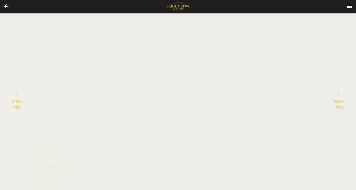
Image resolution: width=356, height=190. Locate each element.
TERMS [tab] (283, 68)
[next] (204, 84)
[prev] (33, 84)
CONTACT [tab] (253, 68)
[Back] (6, 6)
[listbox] (118, 84)
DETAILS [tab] (223, 68)
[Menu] (349, 6)
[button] (6, 6)
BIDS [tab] (312, 68)
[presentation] (178, 6)
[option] (118, 84)
